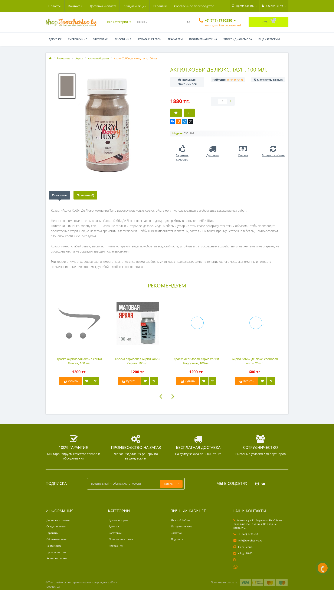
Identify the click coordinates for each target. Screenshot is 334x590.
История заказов (181, 526)
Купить (70, 381)
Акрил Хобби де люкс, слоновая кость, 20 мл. (255, 361)
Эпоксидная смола (237, 39)
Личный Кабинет (182, 520)
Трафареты (175, 39)
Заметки (176, 533)
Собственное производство (155, 6)
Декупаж (55, 39)
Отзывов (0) (85, 195)
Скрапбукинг (77, 39)
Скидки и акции (94, 6)
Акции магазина (56, 558)
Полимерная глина (203, 39)
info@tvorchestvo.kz (247, 540)
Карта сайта (54, 545)
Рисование (123, 39)
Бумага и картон (149, 39)
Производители (56, 552)
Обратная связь (56, 539)
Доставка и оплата (61, 6)
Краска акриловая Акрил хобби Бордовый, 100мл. (196, 361)
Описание (59, 195)
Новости (189, 6)
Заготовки (100, 39)
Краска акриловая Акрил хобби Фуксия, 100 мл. (79, 361)
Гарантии (120, 6)
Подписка (177, 539)
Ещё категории (269, 39)
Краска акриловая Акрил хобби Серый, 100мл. (137, 361)
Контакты (209, 6)
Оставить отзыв (270, 80)
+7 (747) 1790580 (245, 534)
